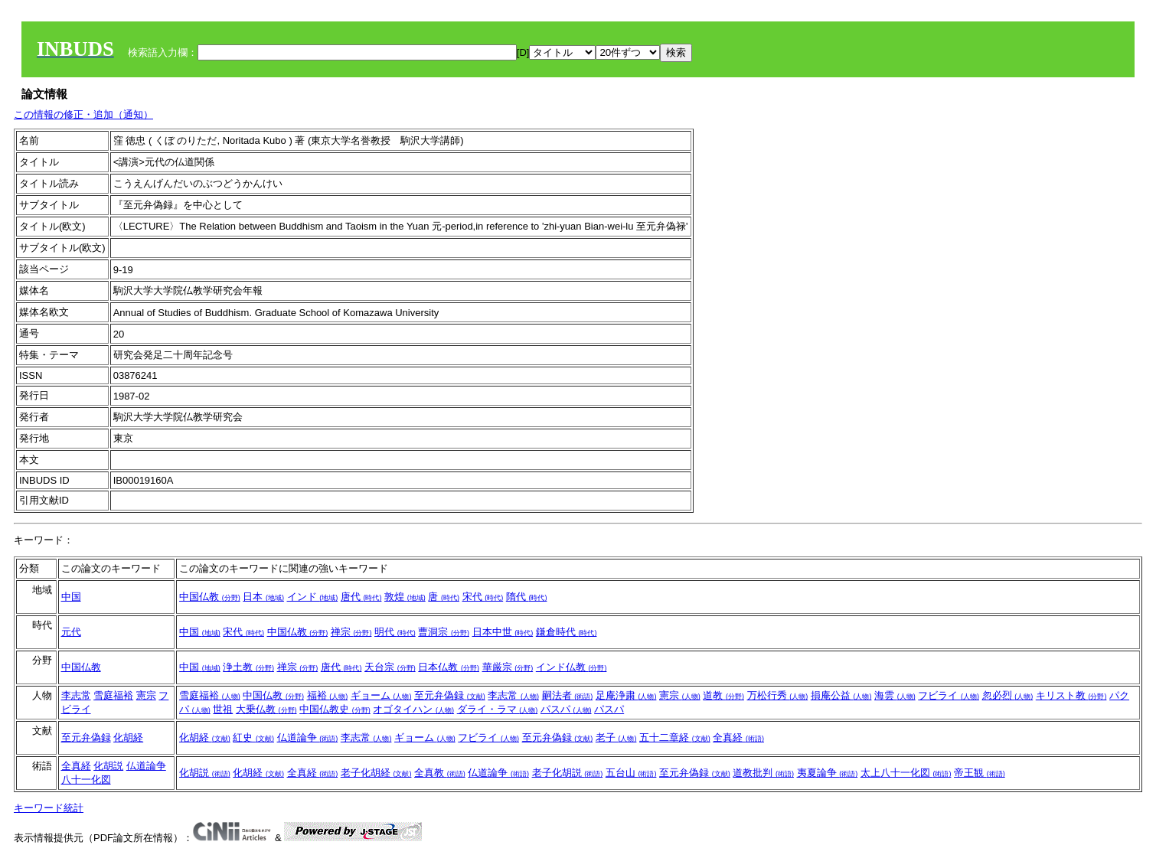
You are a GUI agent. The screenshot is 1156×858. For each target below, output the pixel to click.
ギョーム (381, 695)
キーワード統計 (48, 808)
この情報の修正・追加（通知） (83, 114)
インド (312, 596)
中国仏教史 (335, 709)
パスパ (566, 709)
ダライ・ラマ (497, 709)
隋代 (526, 596)
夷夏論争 (827, 772)
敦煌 (405, 596)
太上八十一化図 (906, 772)
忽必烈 (1008, 695)
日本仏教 (448, 667)
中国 (71, 596)
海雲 (895, 695)
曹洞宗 (443, 632)
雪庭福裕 (113, 695)
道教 (723, 695)
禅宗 (351, 632)
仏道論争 (307, 737)
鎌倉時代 (566, 632)
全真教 (439, 772)
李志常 (76, 695)
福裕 (327, 695)
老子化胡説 (567, 772)
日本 (263, 596)
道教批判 (763, 772)
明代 (395, 632)
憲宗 (146, 695)
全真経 (738, 737)
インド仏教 (571, 667)
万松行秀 (777, 695)
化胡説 (108, 766)
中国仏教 (209, 596)
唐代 (361, 596)
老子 (616, 737)
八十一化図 (86, 779)
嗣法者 (567, 695)
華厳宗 (508, 667)
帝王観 (979, 772)
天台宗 (390, 667)
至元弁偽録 (449, 695)
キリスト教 (1071, 695)
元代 (71, 632)
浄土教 (248, 667)
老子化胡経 (376, 772)
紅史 (253, 737)
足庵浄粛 (626, 695)
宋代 (483, 596)
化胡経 (128, 737)
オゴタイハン (413, 709)
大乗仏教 (266, 709)
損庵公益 (841, 695)
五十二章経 (674, 737)
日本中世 (503, 632)
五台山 (631, 772)
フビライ (948, 695)
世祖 (223, 709)
